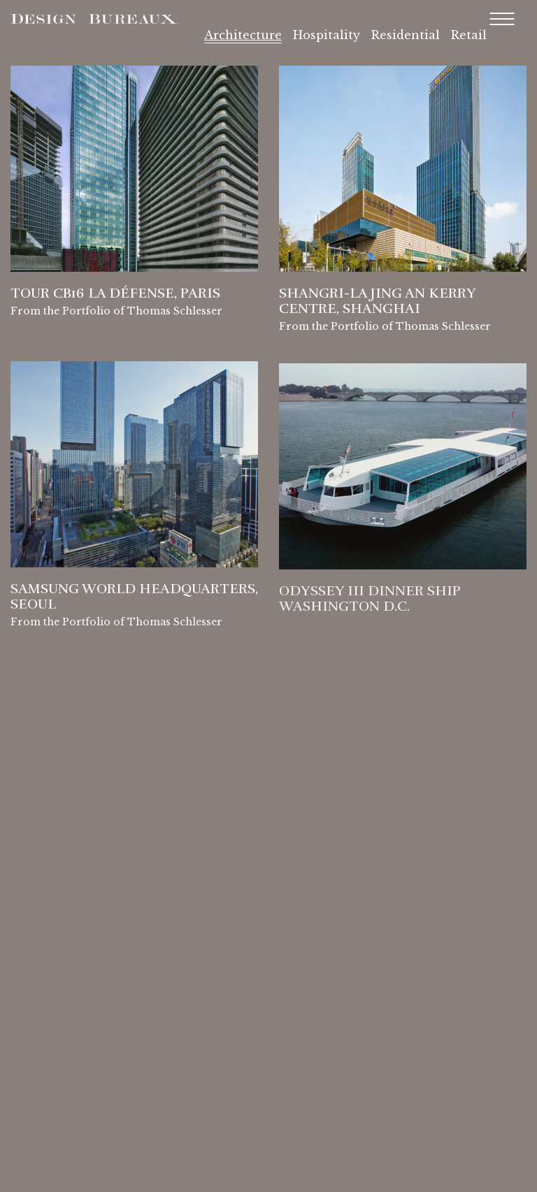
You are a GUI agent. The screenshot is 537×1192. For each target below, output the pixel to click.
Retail (469, 35)
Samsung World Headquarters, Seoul (134, 599)
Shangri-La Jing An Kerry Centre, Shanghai (377, 302)
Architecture (243, 35)
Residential (405, 35)
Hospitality (326, 35)
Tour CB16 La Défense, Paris (115, 293)
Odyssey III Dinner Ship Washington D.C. (369, 603)
